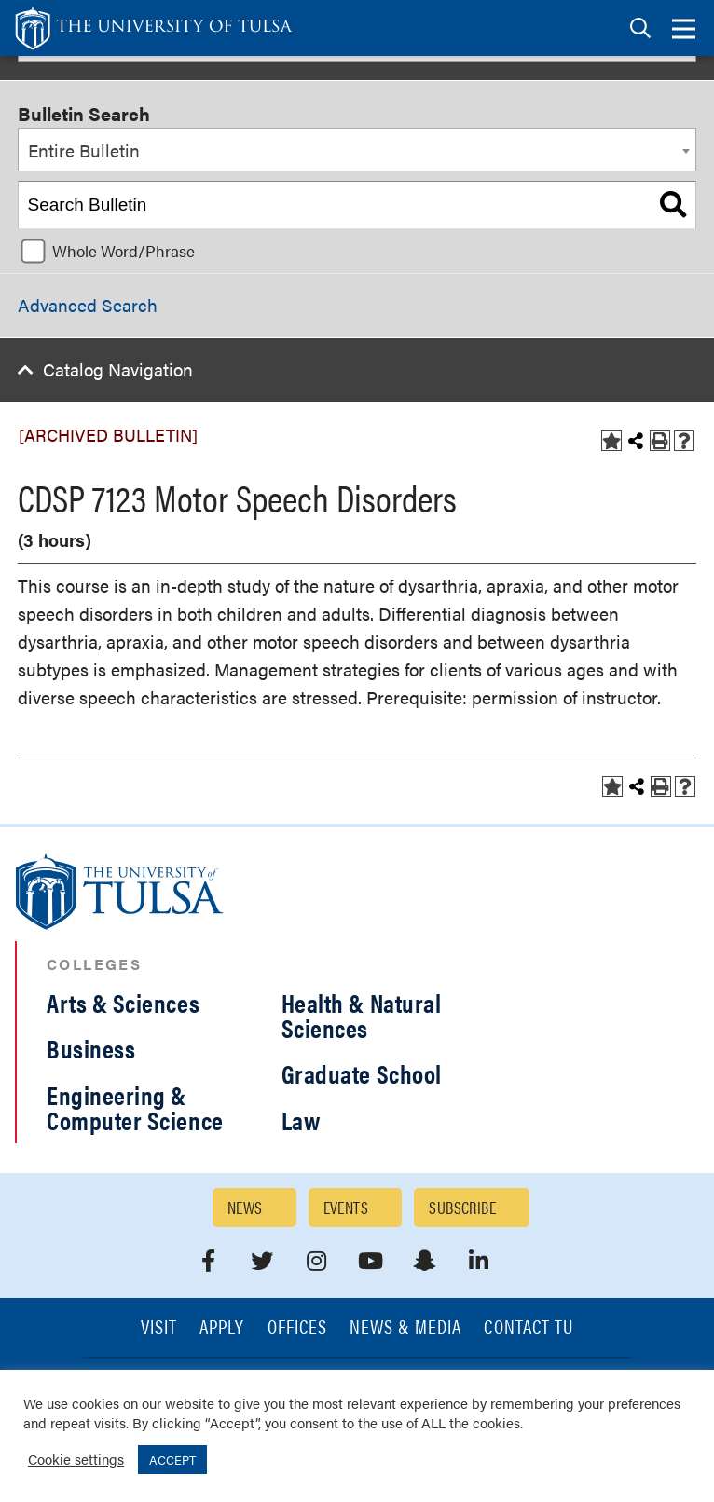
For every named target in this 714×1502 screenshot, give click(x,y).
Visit (159, 1328)
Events (346, 1207)
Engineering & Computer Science (135, 1107)
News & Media (406, 1328)
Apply (221, 1328)
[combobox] (357, 150)
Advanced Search (88, 305)
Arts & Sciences (123, 1002)
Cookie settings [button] (76, 1458)
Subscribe (462, 1207)
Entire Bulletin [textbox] (84, 150)
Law (301, 1120)
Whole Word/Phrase (123, 250)
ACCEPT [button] (172, 1459)
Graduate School (361, 1073)
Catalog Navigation (118, 369)
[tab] (640, 28)
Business (91, 1048)
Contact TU (528, 1328)
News (245, 1207)
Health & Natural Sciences (361, 1015)
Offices (297, 1328)
